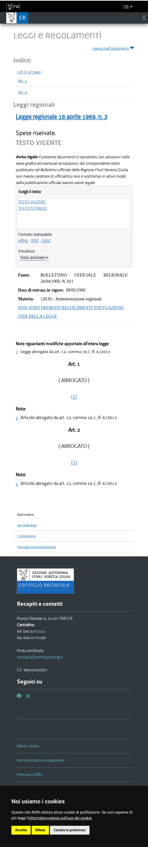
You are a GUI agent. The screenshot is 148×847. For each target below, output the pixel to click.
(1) (74, 396)
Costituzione (26, 536)
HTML (23, 240)
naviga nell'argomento (114, 47)
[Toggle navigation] (144, 17)
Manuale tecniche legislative (37, 547)
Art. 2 (22, 92)
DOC (46, 240)
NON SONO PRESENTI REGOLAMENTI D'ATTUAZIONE (71, 307)
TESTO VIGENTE (32, 202)
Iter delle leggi (27, 525)
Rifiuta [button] (40, 830)
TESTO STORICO (32, 208)
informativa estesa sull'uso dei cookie (60, 818)
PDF (35, 240)
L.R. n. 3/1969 (29, 72)
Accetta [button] (21, 830)
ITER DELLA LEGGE (37, 316)
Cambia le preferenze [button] (70, 830)
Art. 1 (22, 80)
